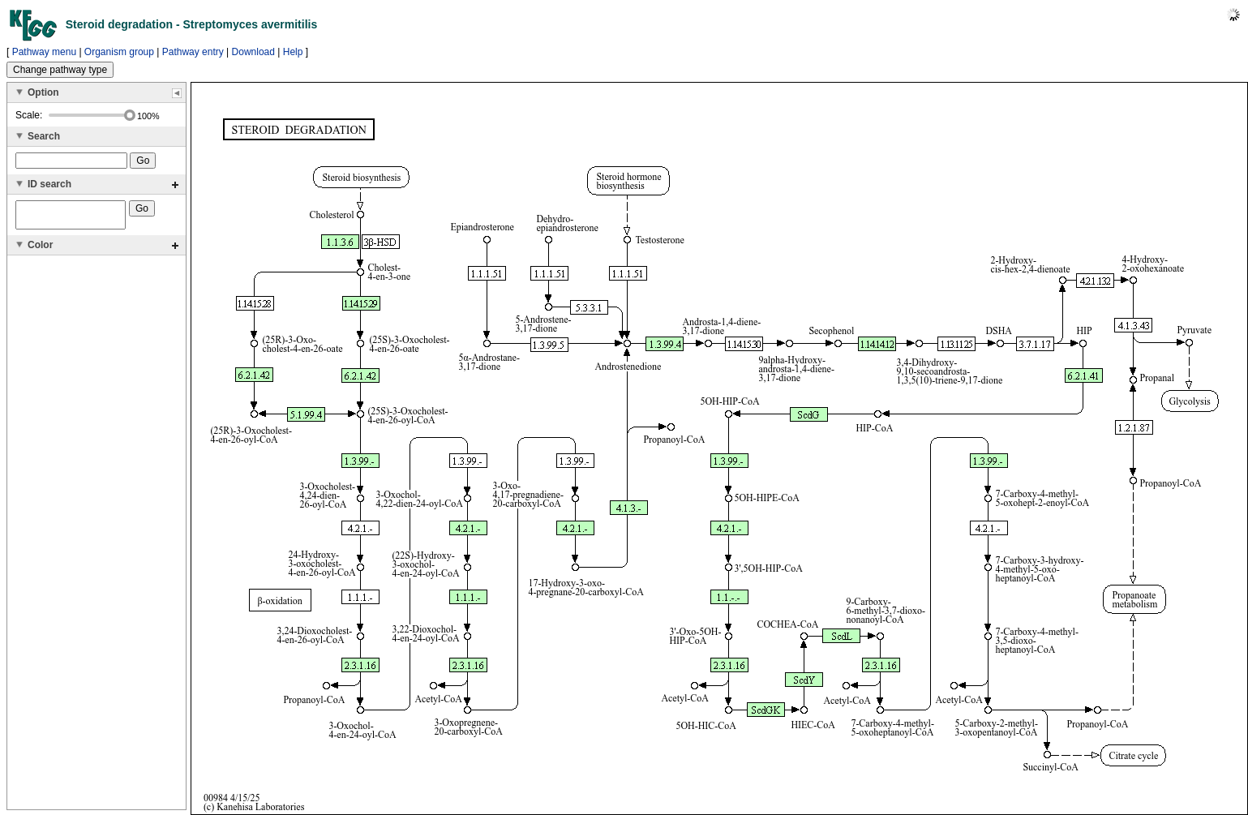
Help (293, 52)
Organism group (119, 52)
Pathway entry (193, 52)
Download (253, 52)
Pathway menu (44, 52)
